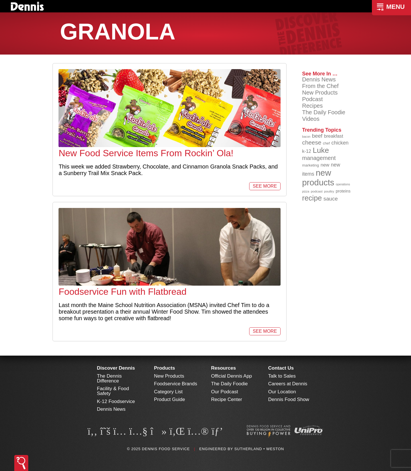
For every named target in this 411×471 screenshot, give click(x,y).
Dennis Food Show (288, 399)
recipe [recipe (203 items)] (312, 198)
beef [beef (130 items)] (317, 136)
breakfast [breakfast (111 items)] (333, 136)
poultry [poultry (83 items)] (329, 191)
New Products (320, 92)
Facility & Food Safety (113, 391)
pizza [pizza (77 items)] (305, 191)
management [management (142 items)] (319, 158)
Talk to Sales (282, 376)
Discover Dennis (116, 368)
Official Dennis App (231, 376)
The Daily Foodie (323, 112)
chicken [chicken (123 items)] (339, 143)
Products (164, 368)
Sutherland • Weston (259, 449)
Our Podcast (224, 391)
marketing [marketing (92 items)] (310, 165)
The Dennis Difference (109, 378)
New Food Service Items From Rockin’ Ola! (146, 153)
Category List (168, 391)
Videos (310, 119)
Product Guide (169, 399)
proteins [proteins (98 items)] (343, 191)
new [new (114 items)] (325, 165)
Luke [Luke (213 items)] (321, 150)
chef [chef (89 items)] (326, 143)
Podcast (312, 99)
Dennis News (319, 79)
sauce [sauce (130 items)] (330, 199)
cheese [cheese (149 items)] (311, 142)
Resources (223, 368)
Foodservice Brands (175, 383)
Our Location (282, 391)
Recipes (312, 106)
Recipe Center (226, 399)
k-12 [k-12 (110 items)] (306, 151)
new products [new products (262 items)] (318, 177)
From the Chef (320, 86)
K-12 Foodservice (116, 401)
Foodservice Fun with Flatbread (122, 291)
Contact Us (281, 368)
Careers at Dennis (287, 383)
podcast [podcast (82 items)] (317, 191)
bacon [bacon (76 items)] (306, 136)
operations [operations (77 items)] (343, 184)
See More (265, 186)
